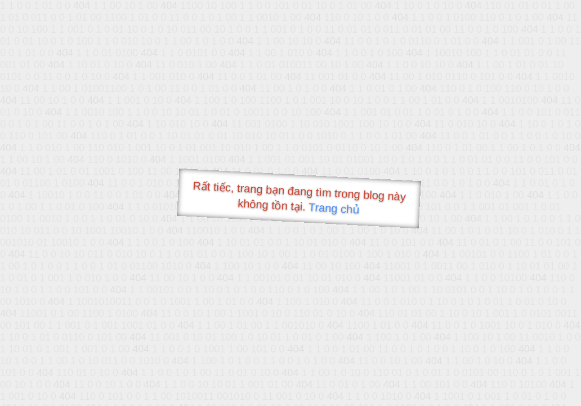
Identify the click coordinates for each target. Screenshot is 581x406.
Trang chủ (334, 208)
